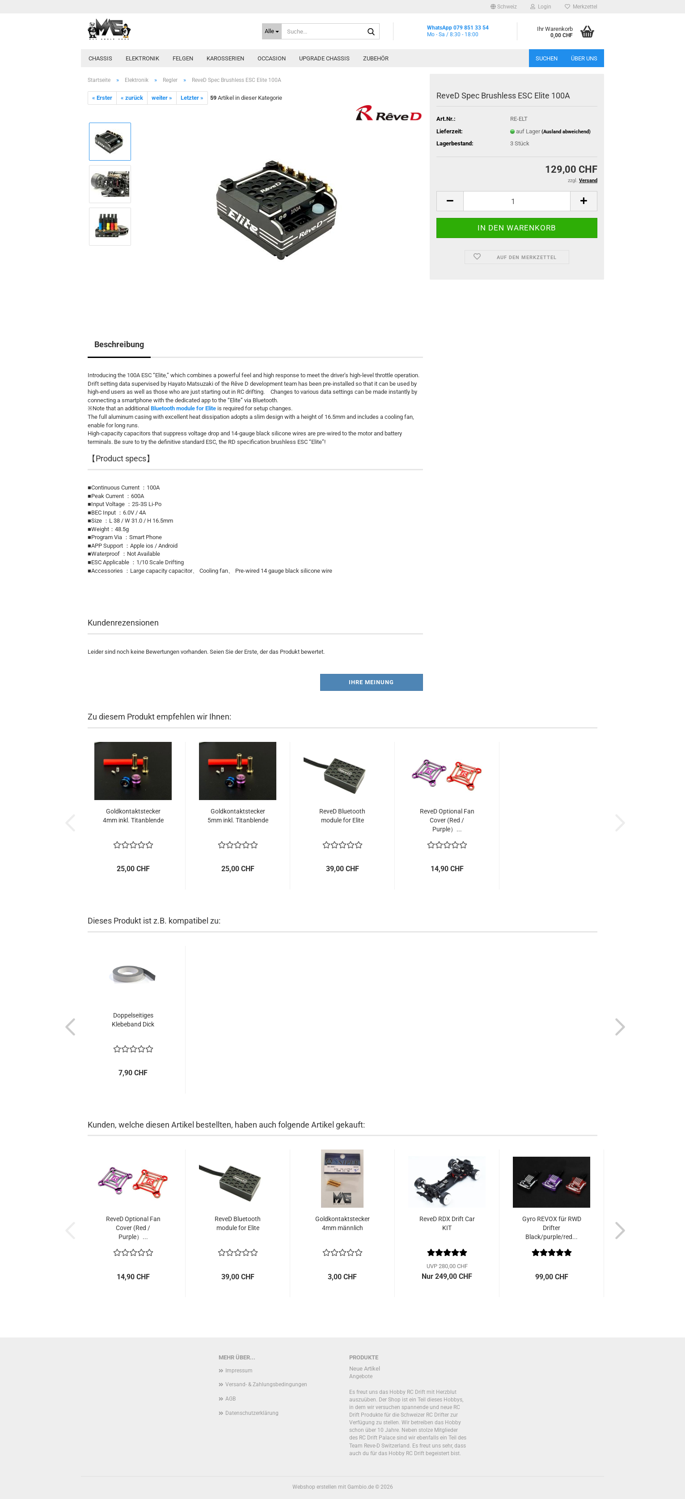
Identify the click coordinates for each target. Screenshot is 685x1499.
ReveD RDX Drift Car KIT (447, 1223)
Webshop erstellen (314, 1487)
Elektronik (142, 58)
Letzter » (192, 97)
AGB (230, 1399)
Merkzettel (581, 7)
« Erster (102, 97)
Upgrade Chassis (324, 58)
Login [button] (540, 7)
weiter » (162, 97)
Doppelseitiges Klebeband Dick (133, 1020)
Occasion (272, 58)
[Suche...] (272, 31)
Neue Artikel (364, 1368)
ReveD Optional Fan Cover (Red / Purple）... (447, 820)
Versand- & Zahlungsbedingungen (266, 1384)
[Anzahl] (517, 201)
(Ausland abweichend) (566, 132)
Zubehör (376, 58)
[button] (504, 6)
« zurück (132, 97)
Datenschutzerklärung (252, 1413)
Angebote (360, 1376)
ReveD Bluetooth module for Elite (342, 816)
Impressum (239, 1370)
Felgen (183, 58)
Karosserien (225, 58)
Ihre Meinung (371, 682)
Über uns (584, 58)
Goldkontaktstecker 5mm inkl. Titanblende (237, 816)
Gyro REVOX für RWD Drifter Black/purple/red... (551, 1227)
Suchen (547, 58)
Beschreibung (119, 344)
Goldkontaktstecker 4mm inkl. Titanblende (133, 816)
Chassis (100, 58)
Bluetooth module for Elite (183, 408)
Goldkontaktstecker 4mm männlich (342, 1223)
